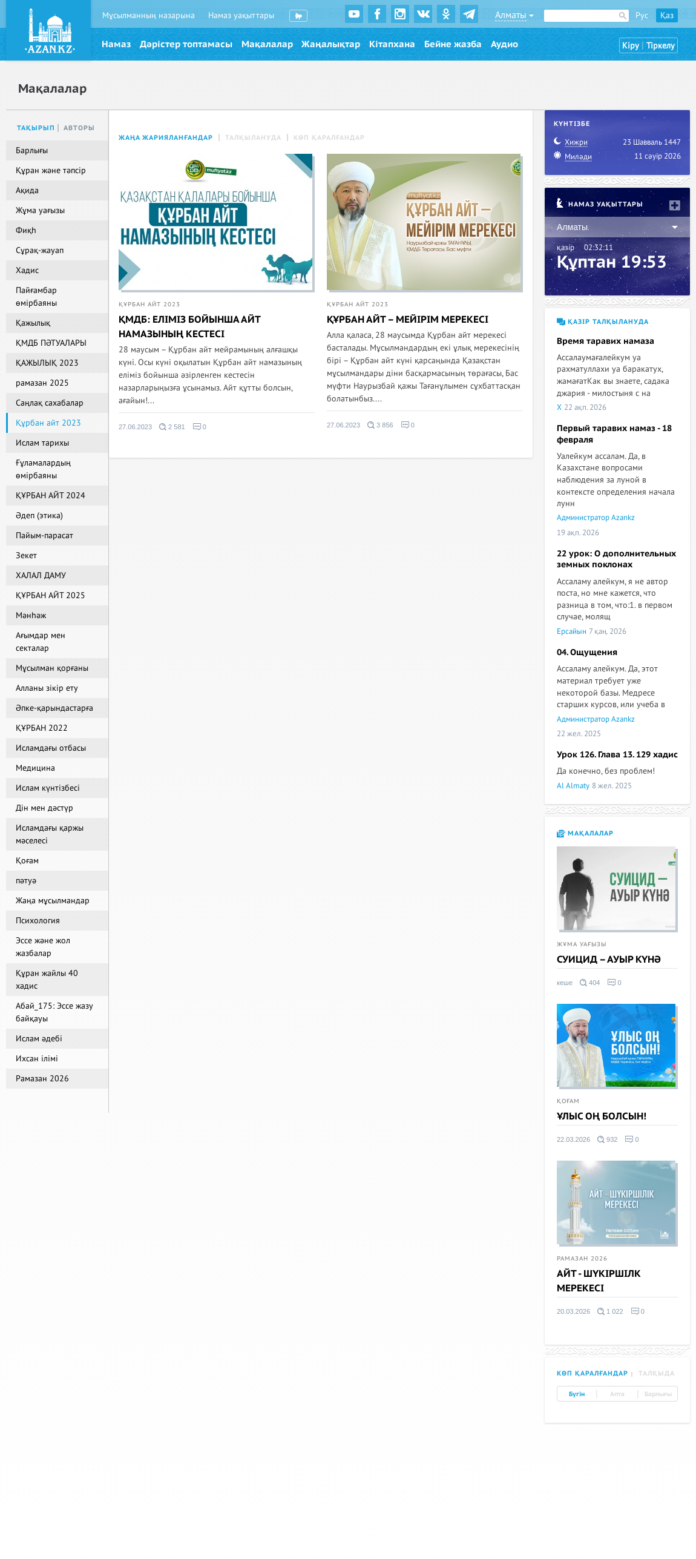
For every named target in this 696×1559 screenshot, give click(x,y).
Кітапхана (392, 44)
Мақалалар (267, 44)
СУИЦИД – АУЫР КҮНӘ (609, 959)
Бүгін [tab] (577, 1394)
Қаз (667, 15)
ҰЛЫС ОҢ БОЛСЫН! (601, 1116)
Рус (641, 15)
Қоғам (568, 1101)
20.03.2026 (573, 1311)
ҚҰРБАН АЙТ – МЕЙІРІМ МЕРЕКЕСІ (407, 319)
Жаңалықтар (330, 44)
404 (590, 982)
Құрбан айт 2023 (149, 304)
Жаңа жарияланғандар (166, 138)
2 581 (172, 426)
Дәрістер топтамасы (186, 44)
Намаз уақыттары (241, 15)
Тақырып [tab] (36, 128)
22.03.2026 (573, 1139)
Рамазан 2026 (582, 1258)
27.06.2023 (135, 426)
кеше (565, 982)
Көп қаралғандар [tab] (592, 1373)
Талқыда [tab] (657, 1373)
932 (607, 1139)
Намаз (116, 44)
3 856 (380, 425)
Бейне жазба (453, 44)
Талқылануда (253, 138)
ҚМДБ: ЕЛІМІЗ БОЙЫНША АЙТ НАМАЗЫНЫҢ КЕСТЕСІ (189, 327)
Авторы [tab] (79, 128)
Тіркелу (660, 46)
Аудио (504, 44)
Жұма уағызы (581, 944)
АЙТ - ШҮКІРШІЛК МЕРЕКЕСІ (599, 1281)
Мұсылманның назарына (148, 15)
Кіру (630, 46)
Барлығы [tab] (658, 1394)
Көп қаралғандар (329, 138)
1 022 (610, 1311)
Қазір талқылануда (603, 322)
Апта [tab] (617, 1394)
